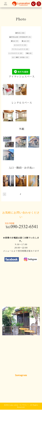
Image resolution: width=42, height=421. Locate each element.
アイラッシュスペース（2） (20, 49)
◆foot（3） (15, 41)
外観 (21, 129)
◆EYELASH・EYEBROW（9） (20, 37)
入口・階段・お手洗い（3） (20, 57)
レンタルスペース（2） (16, 53)
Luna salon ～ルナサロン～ (19, 405)
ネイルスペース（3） (20, 45)
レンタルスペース (21, 103)
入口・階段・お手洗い (21, 168)
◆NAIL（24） (20, 33)
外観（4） (29, 53)
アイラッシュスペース (21, 76)
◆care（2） (26, 41)
